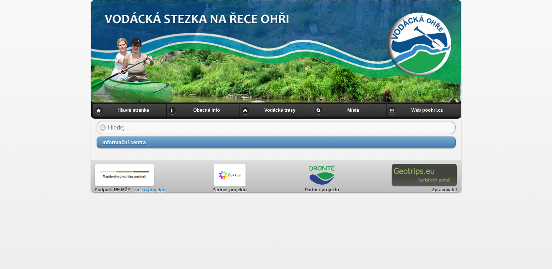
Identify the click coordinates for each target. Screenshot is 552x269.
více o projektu (150, 189)
